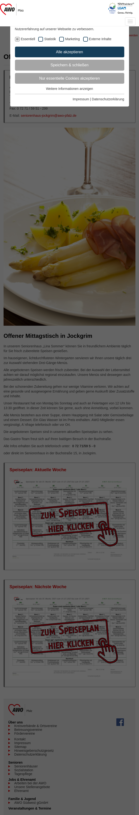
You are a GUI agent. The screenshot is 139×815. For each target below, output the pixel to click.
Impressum (81, 99)
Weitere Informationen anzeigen (69, 89)
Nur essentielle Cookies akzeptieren (69, 78)
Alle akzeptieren (69, 52)
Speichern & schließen (69, 65)
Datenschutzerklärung (108, 99)
